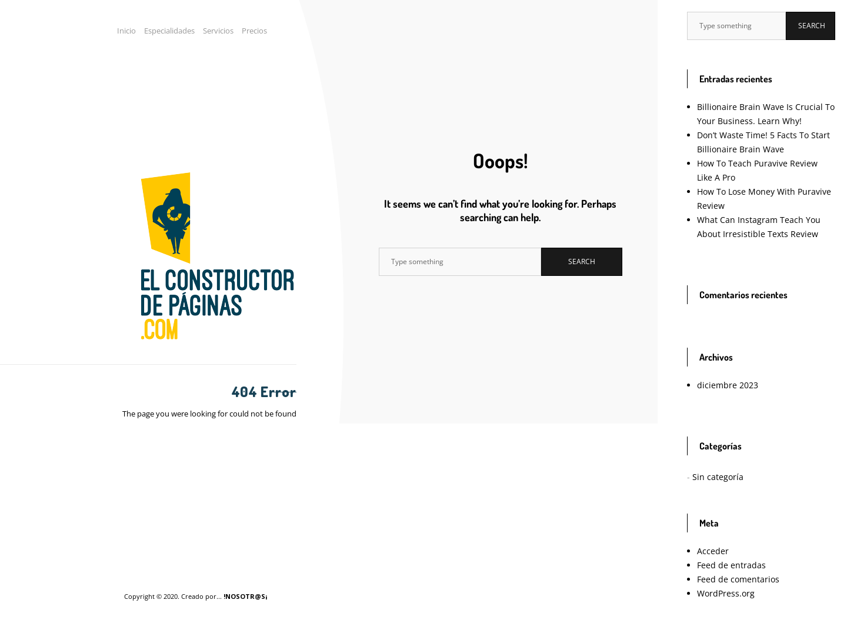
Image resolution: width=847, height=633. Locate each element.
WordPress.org (726, 593)
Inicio (126, 30)
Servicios (218, 30)
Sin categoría (717, 476)
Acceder (713, 551)
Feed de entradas (731, 565)
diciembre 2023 (727, 385)
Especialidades (169, 30)
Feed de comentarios (738, 579)
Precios (254, 30)
